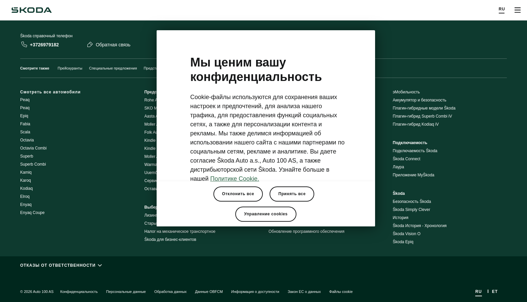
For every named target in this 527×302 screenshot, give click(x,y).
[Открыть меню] (518, 10)
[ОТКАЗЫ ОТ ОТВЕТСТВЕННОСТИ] (263, 265)
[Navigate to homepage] (31, 10)
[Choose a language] (502, 10)
